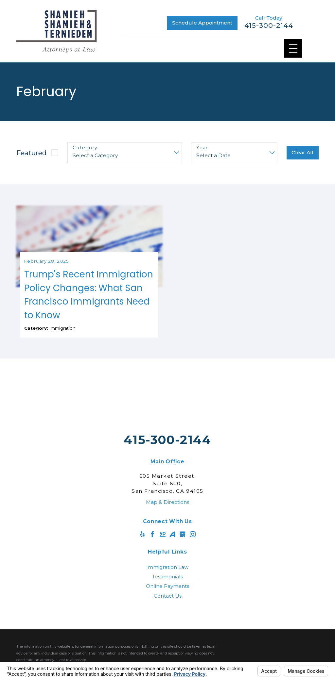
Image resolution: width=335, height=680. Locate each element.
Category (85, 148)
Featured (31, 153)
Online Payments (167, 604)
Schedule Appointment (202, 23)
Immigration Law (167, 585)
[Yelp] (142, 552)
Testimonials (167, 594)
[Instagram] (193, 552)
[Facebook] (152, 552)
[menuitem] (167, 584)
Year (202, 148)
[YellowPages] (163, 552)
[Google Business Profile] (182, 552)
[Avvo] (172, 552)
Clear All (302, 152)
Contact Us (168, 613)
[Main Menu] (293, 48)
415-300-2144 (268, 25)
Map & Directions (167, 520)
